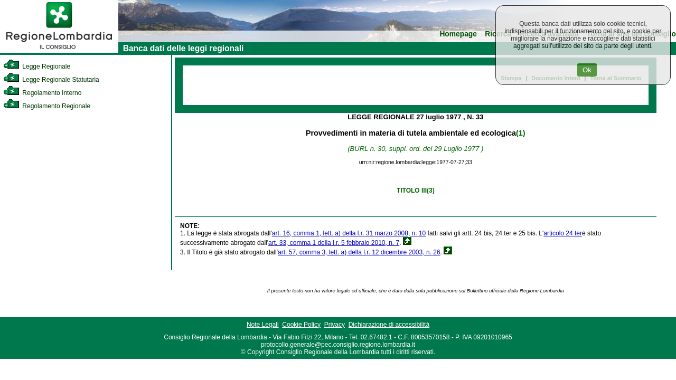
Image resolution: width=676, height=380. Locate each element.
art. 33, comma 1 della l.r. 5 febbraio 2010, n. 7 (333, 242)
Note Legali (263, 324)
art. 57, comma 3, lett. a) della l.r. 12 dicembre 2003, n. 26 (359, 252)
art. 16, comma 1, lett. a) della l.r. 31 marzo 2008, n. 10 (349, 233)
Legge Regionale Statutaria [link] (51, 79)
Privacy (334, 324)
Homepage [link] (458, 34)
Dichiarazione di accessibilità (389, 324)
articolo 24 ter (562, 233)
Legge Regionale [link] (36, 66)
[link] (59, 50)
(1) (520, 133)
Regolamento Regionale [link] (46, 106)
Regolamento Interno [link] (42, 93)
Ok (587, 70)
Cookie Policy (301, 324)
